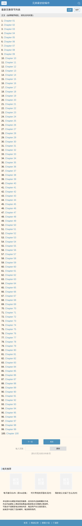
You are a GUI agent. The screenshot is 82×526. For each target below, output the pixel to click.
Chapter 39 (10, 179)
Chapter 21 (10, 104)
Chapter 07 (9, 46)
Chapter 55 (10, 246)
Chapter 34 (10, 158)
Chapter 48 (10, 217)
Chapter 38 (10, 175)
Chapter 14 (10, 75)
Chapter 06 (9, 41)
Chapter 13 (10, 71)
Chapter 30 (10, 141)
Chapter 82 (10, 358)
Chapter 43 (10, 196)
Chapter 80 (10, 350)
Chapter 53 (10, 237)
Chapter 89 (10, 387)
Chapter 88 (10, 383)
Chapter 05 (9, 37)
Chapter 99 (10, 429)
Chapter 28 (10, 133)
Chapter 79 (10, 346)
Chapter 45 (10, 204)
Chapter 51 (10, 229)
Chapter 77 (10, 337)
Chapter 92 (10, 400)
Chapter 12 (10, 66)
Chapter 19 (10, 96)
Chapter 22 (10, 108)
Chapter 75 (10, 329)
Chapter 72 (10, 317)
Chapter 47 (10, 212)
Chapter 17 (10, 87)
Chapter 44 (10, 200)
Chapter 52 (10, 233)
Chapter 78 (10, 342)
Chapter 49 (10, 221)
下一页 (30, 442)
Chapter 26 (10, 125)
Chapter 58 (10, 258)
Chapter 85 (10, 371)
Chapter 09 (9, 54)
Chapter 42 (10, 192)
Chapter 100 (12, 433)
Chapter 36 (10, 167)
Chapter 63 (10, 279)
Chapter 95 (10, 412)
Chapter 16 (10, 83)
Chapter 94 (10, 408)
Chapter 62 (10, 275)
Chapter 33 (10, 154)
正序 (69, 10)
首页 (26, 523)
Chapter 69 (10, 304)
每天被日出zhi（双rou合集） (15, 493)
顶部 (55, 523)
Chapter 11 (10, 62)
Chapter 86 (10, 375)
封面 (4, 3)
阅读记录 (35, 523)
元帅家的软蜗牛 (41, 3)
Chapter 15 (10, 79)
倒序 (77, 10)
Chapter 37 (10, 171)
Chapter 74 (10, 325)
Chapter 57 (10, 254)
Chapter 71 (10, 312)
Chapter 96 (10, 417)
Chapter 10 (10, 58)
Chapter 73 (10, 321)
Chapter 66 (10, 292)
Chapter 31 (10, 146)
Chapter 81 (10, 354)
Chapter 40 (10, 183)
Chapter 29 (10, 137)
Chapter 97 (10, 421)
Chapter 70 (10, 308)
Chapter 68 (10, 300)
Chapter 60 (10, 267)
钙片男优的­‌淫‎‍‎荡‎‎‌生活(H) (41, 493)
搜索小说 (46, 523)
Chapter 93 (10, 404)
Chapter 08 (9, 50)
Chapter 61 (10, 271)
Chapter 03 (9, 29)
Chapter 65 (10, 287)
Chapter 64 (10, 283)
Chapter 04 (9, 33)
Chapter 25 (10, 121)
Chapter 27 (10, 129)
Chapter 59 (10, 262)
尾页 (51, 442)
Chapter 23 (10, 112)
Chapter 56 (10, 250)
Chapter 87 (10, 379)
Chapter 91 (10, 396)
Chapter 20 (10, 100)
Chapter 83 (10, 362)
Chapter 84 (10, 367)
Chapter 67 (10, 296)
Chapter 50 (10, 225)
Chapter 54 (10, 242)
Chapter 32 (10, 150)
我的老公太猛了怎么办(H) (66, 493)
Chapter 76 (10, 333)
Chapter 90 (10, 392)
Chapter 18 (10, 91)
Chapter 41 (10, 187)
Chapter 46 (10, 208)
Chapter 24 (10, 116)
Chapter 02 (9, 25)
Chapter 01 (9, 21)
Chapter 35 (10, 162)
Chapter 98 (10, 425)
